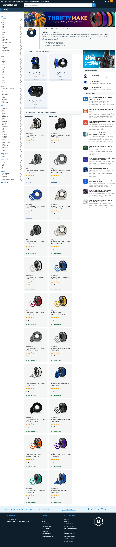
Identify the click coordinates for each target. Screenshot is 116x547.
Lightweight (4, 99)
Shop (43, 519)
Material (4, 23)
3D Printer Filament (54, 29)
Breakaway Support (6, 42)
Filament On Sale (6, 178)
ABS (3, 26)
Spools (3, 156)
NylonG (3, 129)
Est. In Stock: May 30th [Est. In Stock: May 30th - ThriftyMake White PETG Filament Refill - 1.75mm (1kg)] (56, 253)
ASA (3, 34)
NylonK (3, 131)
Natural (3, 82)
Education (45, 529)
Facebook (88, 509)
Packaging (4, 153)
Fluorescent (5, 94)
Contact (67, 521)
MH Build (4, 123)
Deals (3, 171)
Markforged (4, 126)
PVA (3, 40)
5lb (2, 167)
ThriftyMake (5, 147)
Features (4, 86)
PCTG (3, 31)
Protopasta (4, 136)
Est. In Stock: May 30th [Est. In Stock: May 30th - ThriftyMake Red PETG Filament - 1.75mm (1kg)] (31, 324)
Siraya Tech (4, 141)
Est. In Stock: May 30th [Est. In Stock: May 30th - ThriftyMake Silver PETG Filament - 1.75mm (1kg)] (56, 360)
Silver (3, 80)
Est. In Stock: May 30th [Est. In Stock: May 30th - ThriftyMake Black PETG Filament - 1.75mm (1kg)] (56, 431)
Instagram (95, 509)
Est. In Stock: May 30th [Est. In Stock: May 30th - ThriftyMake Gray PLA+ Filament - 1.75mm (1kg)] (31, 253)
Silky (3, 101)
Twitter (91, 509)
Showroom (46, 524)
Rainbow (4, 84)
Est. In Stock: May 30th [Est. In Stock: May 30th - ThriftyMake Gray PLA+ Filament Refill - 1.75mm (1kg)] (31, 360)
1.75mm (4, 18)
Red (3, 62)
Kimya (3, 120)
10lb (3, 169)
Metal (3, 37)
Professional (47, 526)
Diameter (4, 17)
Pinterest (102, 509)
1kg (3, 164)
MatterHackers (5, 121)
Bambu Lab (4, 108)
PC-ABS (4, 48)
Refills (3, 155)
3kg (3, 165)
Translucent (5, 102)
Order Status (69, 524)
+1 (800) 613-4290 (44, 1)
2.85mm (4, 20)
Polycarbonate (5, 47)
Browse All (4, 182)
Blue (3, 69)
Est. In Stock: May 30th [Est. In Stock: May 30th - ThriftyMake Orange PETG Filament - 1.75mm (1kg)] (31, 466)
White (3, 61)
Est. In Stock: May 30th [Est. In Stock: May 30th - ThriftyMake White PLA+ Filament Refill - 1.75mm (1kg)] (56, 218)
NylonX (3, 133)
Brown (3, 74)
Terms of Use (69, 538)
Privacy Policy (69, 536)
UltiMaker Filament (6, 149)
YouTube (105, 509)
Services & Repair (48, 536)
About (66, 519)
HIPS (3, 45)
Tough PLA (4, 32)
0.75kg (3, 162)
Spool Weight (5, 159)
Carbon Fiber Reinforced (8, 88)
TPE (3, 53)
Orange (3, 64)
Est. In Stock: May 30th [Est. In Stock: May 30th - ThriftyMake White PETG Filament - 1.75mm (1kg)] (31, 289)
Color (3, 56)
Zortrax (3, 150)
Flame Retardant (6, 93)
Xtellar (3, 144)
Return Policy (69, 534)
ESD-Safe (4, 91)
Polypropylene (5, 50)
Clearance (4, 176)
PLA (3, 24)
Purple (3, 71)
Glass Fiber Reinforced (7, 89)
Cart (108, 1)
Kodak (3, 118)
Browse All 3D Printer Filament (11, 13)
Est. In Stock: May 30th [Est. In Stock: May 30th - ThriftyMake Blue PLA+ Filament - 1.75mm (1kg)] (56, 395)
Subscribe (69, 509)
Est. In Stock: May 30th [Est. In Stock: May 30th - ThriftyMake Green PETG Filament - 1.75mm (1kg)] (31, 502)
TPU (3, 52)
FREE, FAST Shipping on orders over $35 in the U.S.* (14, 1)
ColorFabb (4, 113)
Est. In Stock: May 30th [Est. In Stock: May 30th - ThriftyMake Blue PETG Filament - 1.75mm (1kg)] (56, 289)
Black (3, 58)
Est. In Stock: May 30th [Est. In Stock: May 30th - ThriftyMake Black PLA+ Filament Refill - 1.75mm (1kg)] (31, 431)
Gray (3, 59)
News (44, 521)
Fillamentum (5, 116)
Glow (3, 96)
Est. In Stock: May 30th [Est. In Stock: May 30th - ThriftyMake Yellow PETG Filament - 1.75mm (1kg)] (56, 324)
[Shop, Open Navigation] (4, 9)
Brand (3, 105)
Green (3, 67)
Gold (3, 79)
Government (46, 534)
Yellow (3, 66)
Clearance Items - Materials (8, 179)
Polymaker (4, 137)
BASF (3, 110)
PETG (3, 29)
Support (45, 531)
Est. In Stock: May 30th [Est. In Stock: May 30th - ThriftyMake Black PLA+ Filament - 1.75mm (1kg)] (56, 147)
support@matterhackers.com (18, 521)
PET (3, 27)
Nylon (3, 36)
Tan (3, 75)
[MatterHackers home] (98, 522)
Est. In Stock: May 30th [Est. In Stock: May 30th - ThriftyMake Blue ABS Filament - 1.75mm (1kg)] (56, 502)
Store (47, 29)
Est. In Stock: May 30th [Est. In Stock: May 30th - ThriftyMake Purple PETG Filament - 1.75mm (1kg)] (56, 466)
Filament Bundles (6, 174)
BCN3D (3, 111)
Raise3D (4, 139)
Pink (3, 72)
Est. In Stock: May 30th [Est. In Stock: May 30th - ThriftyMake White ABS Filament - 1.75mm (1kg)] (31, 395)
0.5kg (3, 160)
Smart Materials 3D (6, 142)
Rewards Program (71, 529)
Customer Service (34, 1)
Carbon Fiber (5, 39)
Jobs (66, 531)
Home (43, 29)
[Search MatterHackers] (94, 5)
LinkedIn (98, 509)
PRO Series (4, 134)
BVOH (3, 44)
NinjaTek (4, 128)
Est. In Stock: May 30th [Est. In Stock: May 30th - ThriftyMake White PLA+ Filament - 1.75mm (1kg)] (31, 147)
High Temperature (6, 97)
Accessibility (69, 541)
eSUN (3, 115)
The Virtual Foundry (6, 145)
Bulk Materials (5, 173)
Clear (3, 77)
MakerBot (4, 124)
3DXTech (4, 107)
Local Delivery (69, 526)
